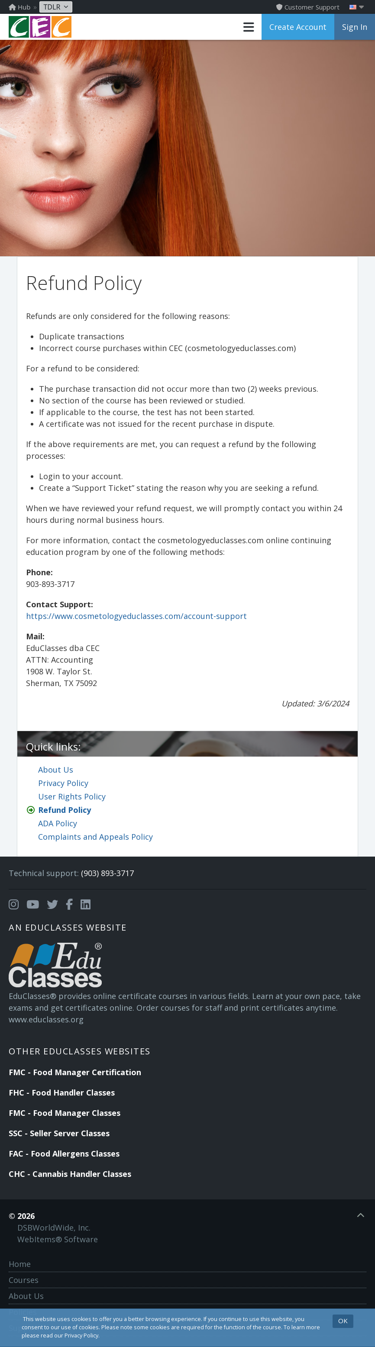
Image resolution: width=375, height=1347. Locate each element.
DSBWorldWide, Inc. (54, 1227)
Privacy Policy (63, 783)
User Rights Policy (72, 796)
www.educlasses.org (46, 1019)
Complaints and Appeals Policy (95, 836)
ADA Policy (57, 823)
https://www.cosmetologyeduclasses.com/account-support (136, 616)
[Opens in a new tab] (14, 904)
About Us (55, 769)
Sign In (354, 27)
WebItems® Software (57, 1239)
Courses (24, 1280)
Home (20, 1264)
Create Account (298, 27)
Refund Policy (64, 810)
